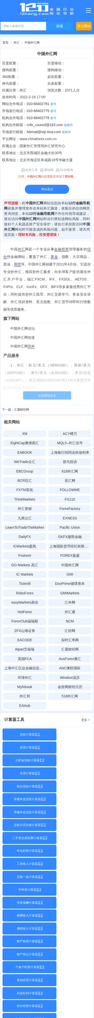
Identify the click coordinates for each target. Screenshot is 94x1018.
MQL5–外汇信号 (70, 443)
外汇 (17, 42)
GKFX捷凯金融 (70, 537)
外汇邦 (25, 696)
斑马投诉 (70, 462)
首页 (6, 42)
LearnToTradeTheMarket (25, 527)
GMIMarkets (69, 593)
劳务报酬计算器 (69, 812)
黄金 (54, 257)
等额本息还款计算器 (24, 773)
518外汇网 (70, 696)
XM (24, 434)
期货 (17, 264)
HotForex (25, 612)
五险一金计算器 (69, 799)
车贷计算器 (69, 747)
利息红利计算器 (24, 864)
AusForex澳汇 (70, 659)
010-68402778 (38, 118)
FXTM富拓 (24, 490)
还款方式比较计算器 (69, 773)
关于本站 (45, 896)
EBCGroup (24, 471)
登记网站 (84, 26)
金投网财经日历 (70, 687)
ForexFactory (69, 509)
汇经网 (70, 631)
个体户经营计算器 (24, 851)
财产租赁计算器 (24, 838)
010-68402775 (38, 111)
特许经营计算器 (69, 864)
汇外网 (70, 602)
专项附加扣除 (69, 877)
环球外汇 (25, 678)
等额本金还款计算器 (69, 760)
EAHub (24, 706)
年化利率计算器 (69, 786)
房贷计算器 (69, 734)
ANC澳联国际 (70, 668)
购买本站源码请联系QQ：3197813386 (47, 904)
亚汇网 (70, 481)
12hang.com (37, 913)
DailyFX (25, 537)
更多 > (85, 720)
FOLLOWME (70, 490)
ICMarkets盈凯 (24, 546)
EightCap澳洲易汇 (25, 443)
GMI (69, 574)
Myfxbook (24, 687)
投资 (65, 249)
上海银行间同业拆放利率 (70, 452)
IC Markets (24, 574)
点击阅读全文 (47, 395)
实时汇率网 (70, 640)
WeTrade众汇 (24, 462)
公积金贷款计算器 (24, 747)
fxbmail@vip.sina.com (44, 132)
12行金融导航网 (41, 214)
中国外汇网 (32, 42)
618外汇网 (70, 471)
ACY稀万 (70, 434)
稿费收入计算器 (24, 825)
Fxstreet (24, 555)
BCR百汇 (25, 481)
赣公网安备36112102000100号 (54, 1004)
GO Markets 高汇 (24, 565)
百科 (31, 346)
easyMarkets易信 (24, 602)
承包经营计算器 (69, 851)
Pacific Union (70, 527)
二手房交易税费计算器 (24, 786)
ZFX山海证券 (24, 631)
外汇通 (70, 612)
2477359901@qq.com (30, 975)
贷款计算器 (24, 734)
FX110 (70, 499)
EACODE (24, 640)
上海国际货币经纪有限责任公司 (70, 546)
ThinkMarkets (24, 499)
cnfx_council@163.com (45, 125)
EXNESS (70, 518)
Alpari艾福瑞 (25, 649)
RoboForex (24, 593)
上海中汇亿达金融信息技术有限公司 (25, 668)
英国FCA (25, 659)
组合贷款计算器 (24, 760)
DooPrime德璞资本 (70, 584)
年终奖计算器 (24, 812)
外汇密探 (25, 509)
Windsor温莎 (70, 678)
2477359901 (70, 975)
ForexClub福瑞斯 (24, 621)
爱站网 (69, 176)
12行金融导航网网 (53, 989)
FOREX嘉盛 (69, 555)
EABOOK (24, 452)
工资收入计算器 (24, 799)
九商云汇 (25, 518)
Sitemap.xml (46, 1010)
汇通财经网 (21, 409)
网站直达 (47, 189)
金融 (57, 249)
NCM (70, 621)
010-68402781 (38, 104)
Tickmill (24, 584)
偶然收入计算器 (69, 825)
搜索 (59, 26)
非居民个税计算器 (24, 877)
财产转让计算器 (69, 838)
